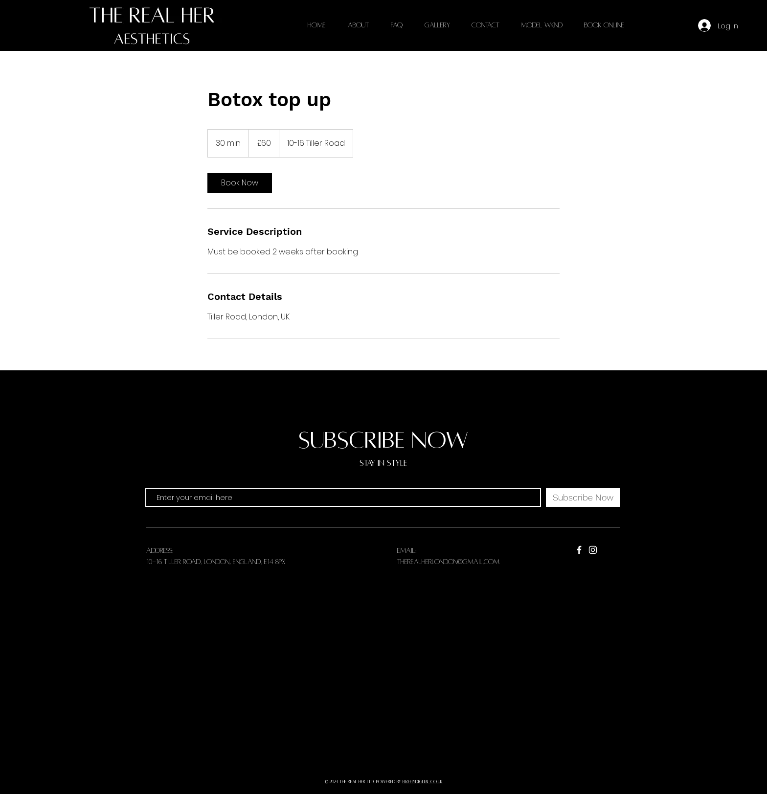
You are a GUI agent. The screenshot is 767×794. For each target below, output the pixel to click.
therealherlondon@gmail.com (448, 562)
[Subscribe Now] (583, 497)
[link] (239, 183)
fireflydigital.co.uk (423, 781)
